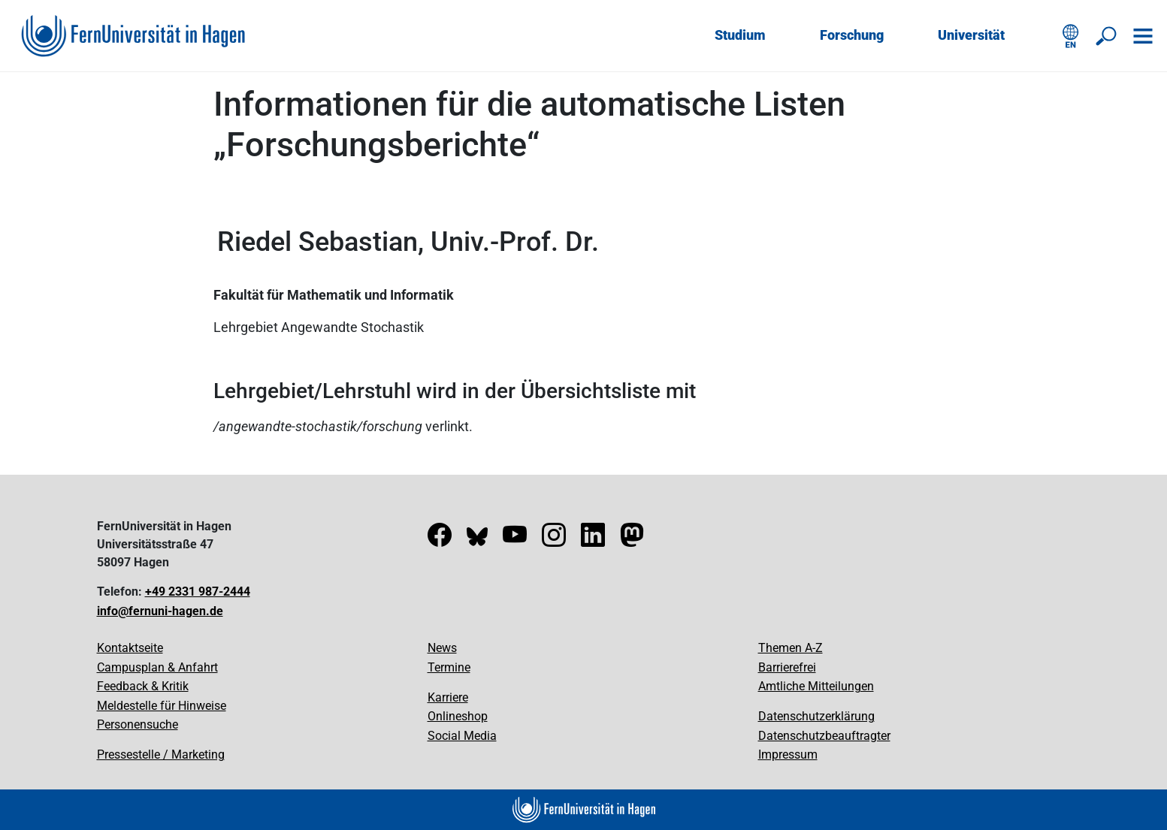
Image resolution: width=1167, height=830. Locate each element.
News (442, 648)
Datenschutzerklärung (816, 716)
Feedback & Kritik (143, 686)
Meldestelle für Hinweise (161, 706)
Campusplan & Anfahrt (157, 667)
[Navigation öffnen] (1143, 36)
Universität (971, 35)
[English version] (1071, 36)
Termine (449, 667)
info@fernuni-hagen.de (160, 611)
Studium (740, 35)
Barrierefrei (787, 667)
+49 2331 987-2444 (197, 591)
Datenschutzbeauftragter (824, 736)
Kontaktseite (130, 648)
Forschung (852, 35)
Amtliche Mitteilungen (816, 686)
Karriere (448, 697)
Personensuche (137, 724)
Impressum (788, 754)
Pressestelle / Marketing (161, 754)
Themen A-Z (790, 648)
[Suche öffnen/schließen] (1107, 36)
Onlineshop (458, 716)
